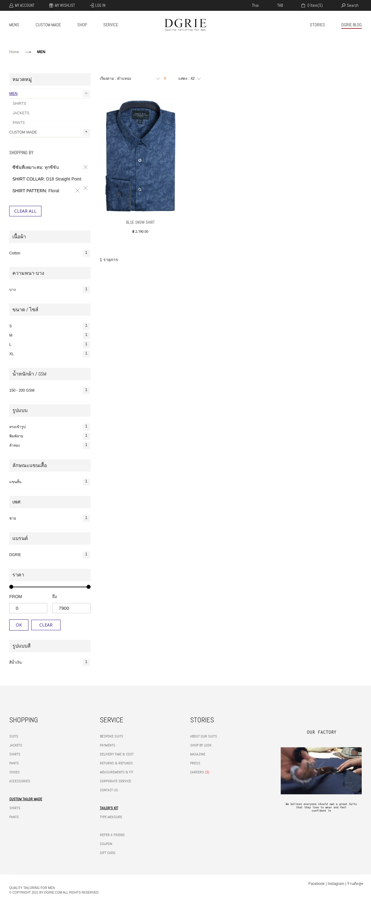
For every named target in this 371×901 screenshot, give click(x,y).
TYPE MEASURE (111, 816)
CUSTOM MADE (48, 25)
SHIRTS (19, 103)
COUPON (106, 843)
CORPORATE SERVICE (115, 781)
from (15, 596)
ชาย (49, 518)
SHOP (82, 25)
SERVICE (110, 25)
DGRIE (49, 555)
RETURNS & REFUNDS (116, 763)
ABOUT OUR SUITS (203, 736)
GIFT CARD (107, 852)
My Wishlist (65, 5)
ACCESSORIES (19, 781)
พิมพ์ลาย (49, 436)
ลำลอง (49, 445)
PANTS (19, 123)
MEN (49, 93)
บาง (49, 289)
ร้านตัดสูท (355, 884)
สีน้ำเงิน (49, 662)
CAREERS (197, 772)
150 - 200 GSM (49, 390)
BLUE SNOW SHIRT (140, 222)
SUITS (13, 736)
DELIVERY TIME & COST (117, 754)
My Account (24, 5)
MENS (14, 25)
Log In (100, 5)
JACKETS (21, 113)
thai (255, 5)
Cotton (49, 253)
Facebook (316, 884)
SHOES (14, 772)
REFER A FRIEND (112, 834)
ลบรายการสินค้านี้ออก (84, 167)
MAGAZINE (197, 754)
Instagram (336, 884)
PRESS (195, 763)
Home (14, 52)
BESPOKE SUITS (111, 736)
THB (280, 5)
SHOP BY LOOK (200, 745)
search (353, 5)
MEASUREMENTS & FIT (116, 772)
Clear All (25, 211)
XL (49, 354)
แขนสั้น (49, 482)
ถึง (54, 596)
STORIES (317, 25)
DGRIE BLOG (351, 25)
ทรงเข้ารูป (49, 427)
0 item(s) (314, 5)
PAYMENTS (107, 745)
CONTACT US (109, 790)
